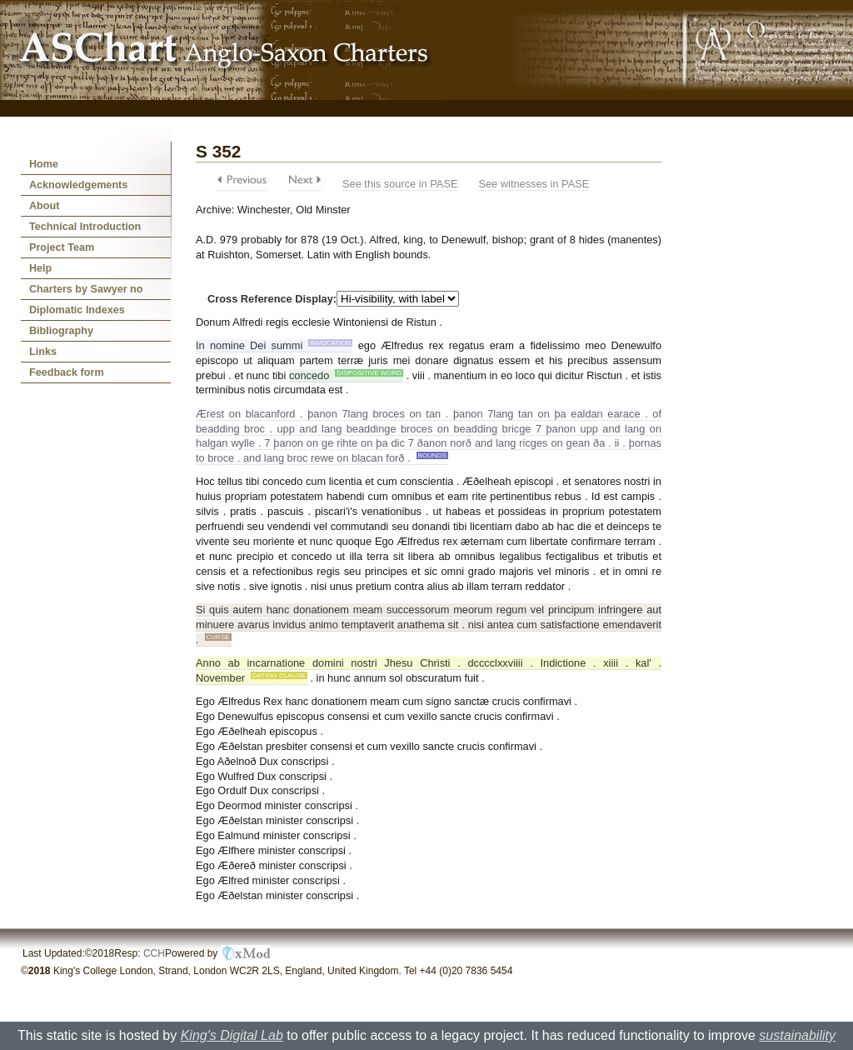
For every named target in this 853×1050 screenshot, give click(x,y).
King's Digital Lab (232, 1035)
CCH (154, 953)
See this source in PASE (399, 184)
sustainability (797, 1035)
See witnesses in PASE (533, 184)
